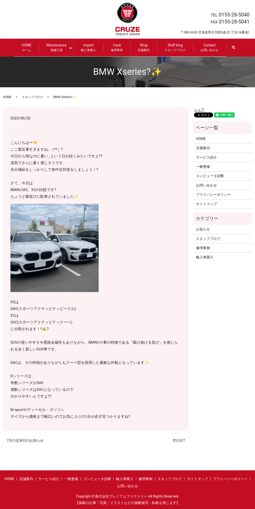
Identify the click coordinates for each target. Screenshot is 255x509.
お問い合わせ (206, 185)
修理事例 (203, 248)
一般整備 (203, 166)
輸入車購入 (204, 257)
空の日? (179, 440)
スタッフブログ (32, 96)
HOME (28, 47)
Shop (142, 47)
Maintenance (58, 47)
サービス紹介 (206, 157)
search (235, 50)
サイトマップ (206, 203)
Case (115, 47)
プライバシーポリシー (213, 194)
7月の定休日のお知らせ (25, 440)
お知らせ (203, 229)
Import (86, 47)
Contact (208, 47)
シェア (199, 109)
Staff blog (173, 47)
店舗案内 (203, 148)
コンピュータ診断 (210, 176)
